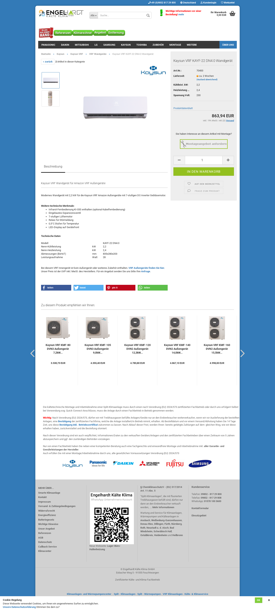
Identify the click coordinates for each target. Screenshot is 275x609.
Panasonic (48, 44)
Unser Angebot (46, 528)
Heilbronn (177, 535)
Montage (175, 44)
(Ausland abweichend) (207, 79)
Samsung (109, 44)
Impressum (44, 501)
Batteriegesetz (46, 519)
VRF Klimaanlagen (173, 594)
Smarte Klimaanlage (49, 492)
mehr (181, 14)
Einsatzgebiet (199, 515)
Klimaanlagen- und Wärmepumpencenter (89, 594)
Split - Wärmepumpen (149, 594)
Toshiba (141, 44)
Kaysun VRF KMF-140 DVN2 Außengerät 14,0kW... (177, 348)
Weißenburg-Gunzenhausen (166, 520)
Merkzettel (228, 2)
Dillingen (158, 523)
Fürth (167, 523)
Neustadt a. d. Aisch (157, 527)
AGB (40, 537)
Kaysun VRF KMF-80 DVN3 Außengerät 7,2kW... (58, 348)
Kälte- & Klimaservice (196, 594)
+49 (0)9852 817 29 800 (162, 2)
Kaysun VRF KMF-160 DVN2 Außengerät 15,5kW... (217, 348)
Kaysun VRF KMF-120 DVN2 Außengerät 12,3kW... (137, 348)
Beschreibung (53, 166)
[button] (56, 288)
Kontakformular (200, 508)
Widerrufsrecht (46, 510)
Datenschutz (45, 542)
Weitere (192, 44)
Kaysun (126, 44)
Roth (142, 527)
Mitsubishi (82, 44)
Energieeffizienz (47, 515)
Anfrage (145, 271)
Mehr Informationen (163, 507)
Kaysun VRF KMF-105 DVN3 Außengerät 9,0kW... (98, 348)
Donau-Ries (146, 523)
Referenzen (44, 533)
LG (96, 44)
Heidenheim (160, 535)
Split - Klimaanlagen (124, 594)
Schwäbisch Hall (163, 531)
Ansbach (145, 520)
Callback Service (47, 546)
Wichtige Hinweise (48, 524)
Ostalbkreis (146, 535)
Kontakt (42, 497)
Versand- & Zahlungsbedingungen (56, 506)
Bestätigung (64, 421)
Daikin (65, 44)
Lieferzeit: (179, 76)
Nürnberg (176, 523)
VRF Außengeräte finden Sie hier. (147, 267)
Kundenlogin (208, 2)
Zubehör (158, 44)
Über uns (228, 44)
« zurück (48, 61)
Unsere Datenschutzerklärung (19, 607)
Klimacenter (44, 551)
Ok (258, 600)
